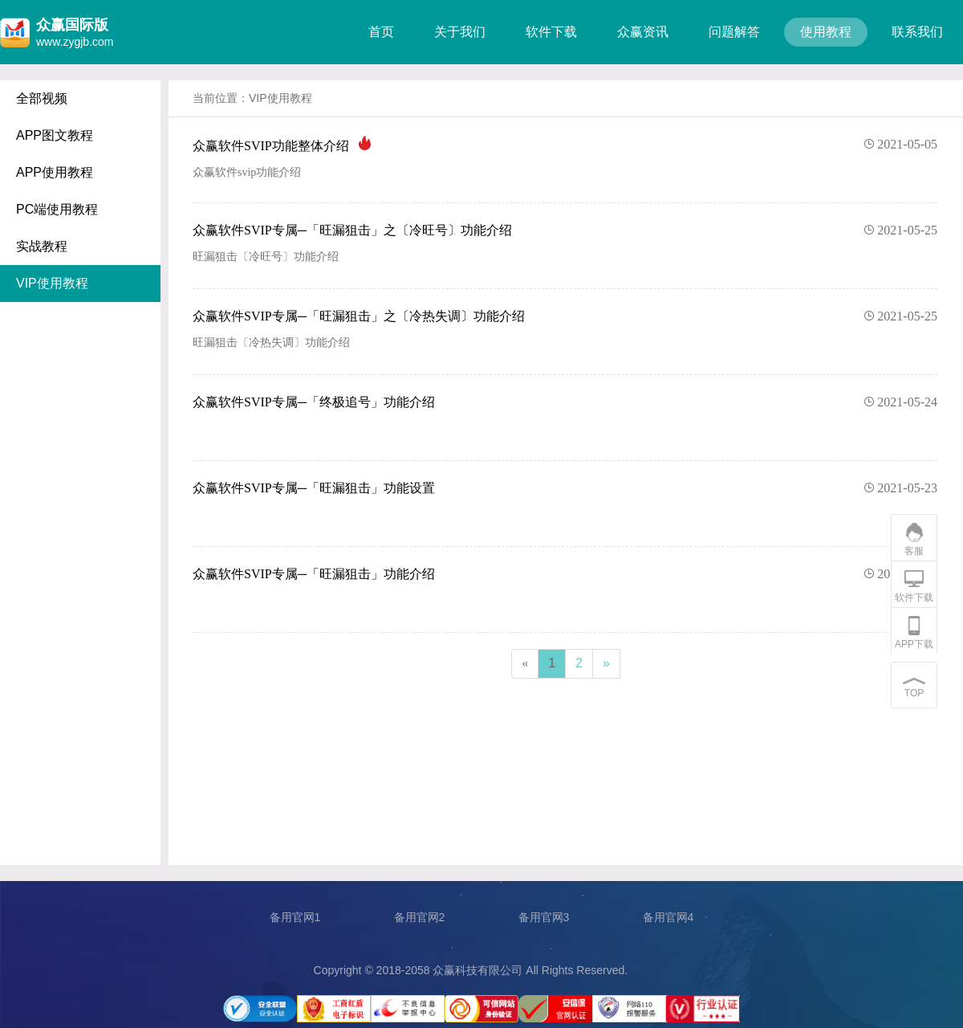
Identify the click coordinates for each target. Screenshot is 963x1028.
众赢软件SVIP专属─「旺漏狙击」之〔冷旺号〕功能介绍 (565, 230)
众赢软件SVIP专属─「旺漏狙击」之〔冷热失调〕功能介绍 (565, 316)
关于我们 (460, 32)
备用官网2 (419, 917)
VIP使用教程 (52, 283)
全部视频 (41, 98)
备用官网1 (295, 917)
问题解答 (734, 32)
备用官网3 (544, 917)
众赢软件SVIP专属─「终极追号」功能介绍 (565, 402)
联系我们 (917, 32)
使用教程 (825, 32)
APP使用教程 (54, 172)
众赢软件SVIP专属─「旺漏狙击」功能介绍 (565, 574)
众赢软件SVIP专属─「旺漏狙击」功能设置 (565, 488)
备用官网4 (668, 917)
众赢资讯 (642, 32)
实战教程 (41, 246)
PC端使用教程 (57, 209)
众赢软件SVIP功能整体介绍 (565, 144)
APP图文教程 (54, 135)
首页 (381, 32)
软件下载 (551, 32)
